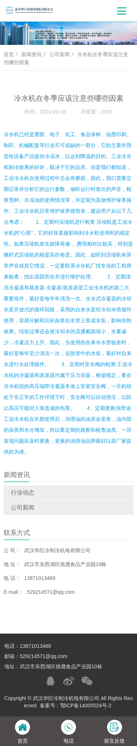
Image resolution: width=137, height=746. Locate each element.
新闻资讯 (34, 54)
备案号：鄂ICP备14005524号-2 (75, 705)
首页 (12, 54)
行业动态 (22, 492)
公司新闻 (22, 507)
